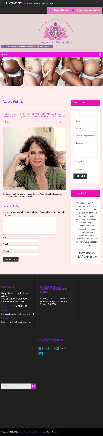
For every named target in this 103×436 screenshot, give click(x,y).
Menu (4, 54)
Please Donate (61, 10)
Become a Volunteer (88, 10)
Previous (8, 122)
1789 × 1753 (35, 114)
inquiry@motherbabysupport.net (17, 314)
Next (62, 122)
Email (5, 247)
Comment (8, 215)
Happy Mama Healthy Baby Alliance (31, 432)
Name (5, 240)
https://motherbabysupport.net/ (17, 322)
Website (6, 254)
